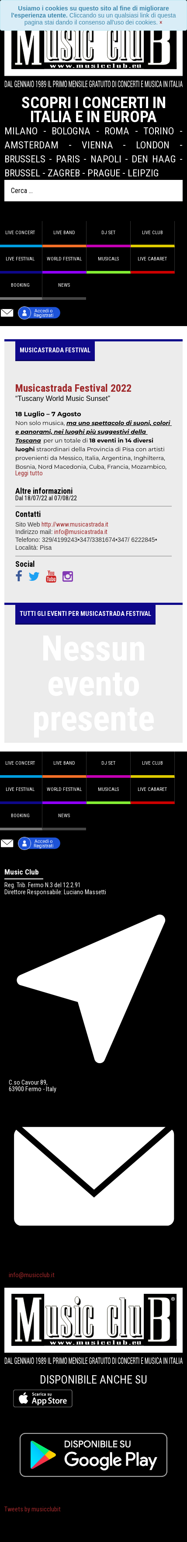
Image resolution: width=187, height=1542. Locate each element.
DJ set (108, 232)
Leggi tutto (29, 474)
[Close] (161, 22)
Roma (116, 131)
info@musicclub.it (32, 1275)
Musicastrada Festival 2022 (73, 388)
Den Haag (154, 159)
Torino (158, 131)
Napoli (105, 159)
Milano (21, 131)
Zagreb (64, 173)
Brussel (22, 173)
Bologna (71, 131)
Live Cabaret (152, 259)
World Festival (64, 259)
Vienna (97, 145)
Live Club (152, 232)
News (64, 285)
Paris (68, 159)
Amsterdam (31, 145)
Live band (64, 232)
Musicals (108, 259)
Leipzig (143, 173)
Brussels (24, 159)
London (153, 145)
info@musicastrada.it (80, 531)
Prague (103, 173)
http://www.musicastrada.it (75, 524)
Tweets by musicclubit (32, 1509)
